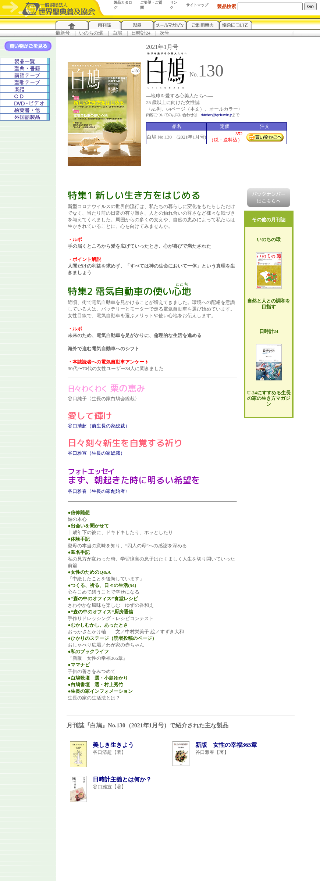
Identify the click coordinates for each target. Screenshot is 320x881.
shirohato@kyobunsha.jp (216, 114)
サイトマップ (197, 5)
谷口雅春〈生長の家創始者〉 (99, 491)
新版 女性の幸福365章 (226, 745)
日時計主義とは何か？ (122, 779)
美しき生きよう (113, 745)
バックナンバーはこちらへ (268, 197)
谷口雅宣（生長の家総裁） (96, 453)
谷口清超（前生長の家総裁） (99, 426)
